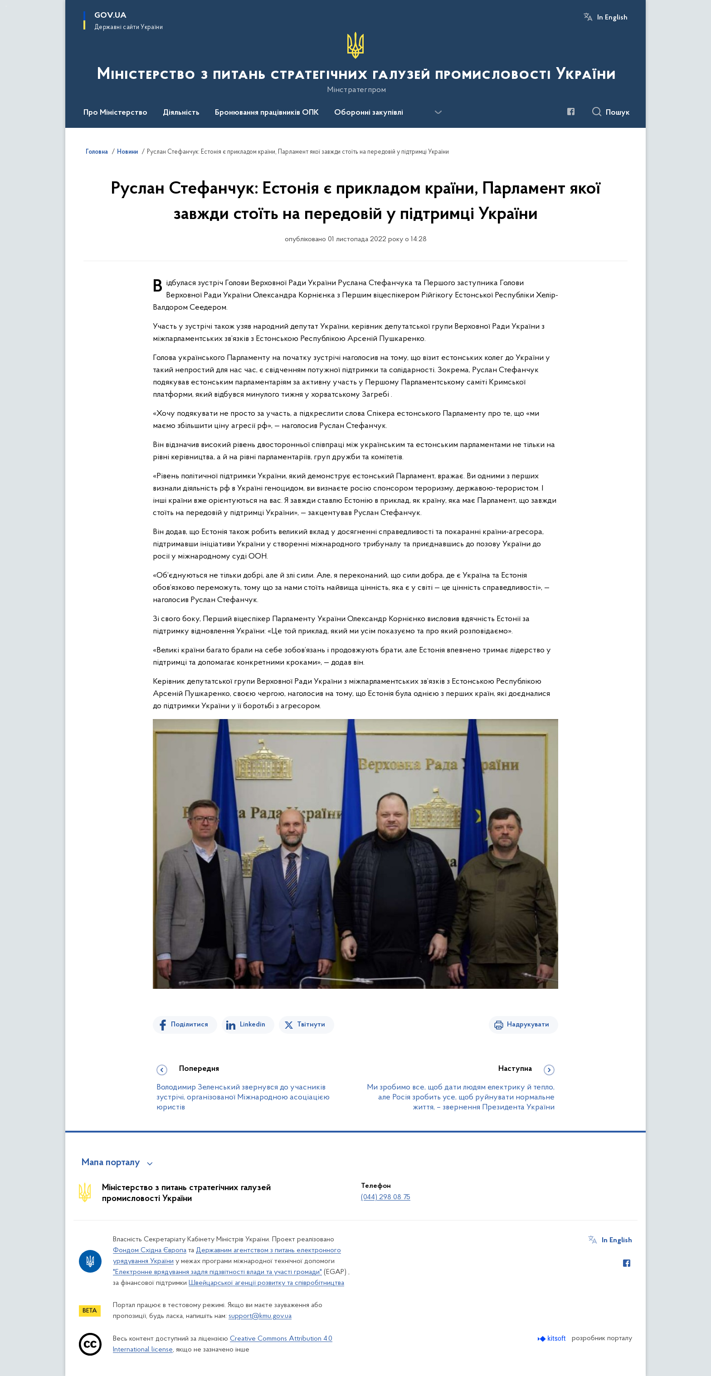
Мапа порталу (111, 1163)
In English (612, 17)
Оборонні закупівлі (368, 113)
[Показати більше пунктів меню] (438, 112)
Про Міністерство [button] (115, 113)
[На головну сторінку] (355, 63)
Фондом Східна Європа (149, 1250)
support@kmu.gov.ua (260, 1316)
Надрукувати (528, 1024)
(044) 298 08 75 (385, 1197)
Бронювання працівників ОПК (267, 113)
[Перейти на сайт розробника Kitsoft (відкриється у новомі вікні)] (552, 1338)
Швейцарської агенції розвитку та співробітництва (266, 1283)
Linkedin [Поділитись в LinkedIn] (252, 1024)
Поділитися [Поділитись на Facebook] (189, 1024)
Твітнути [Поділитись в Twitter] (311, 1024)
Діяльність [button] (181, 113)
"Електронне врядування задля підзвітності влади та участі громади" (217, 1272)
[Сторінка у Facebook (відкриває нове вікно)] (570, 111)
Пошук (618, 113)
